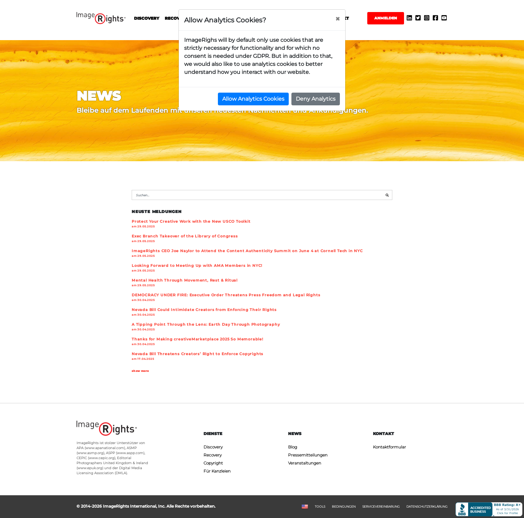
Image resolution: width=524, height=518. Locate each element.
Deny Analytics (316, 99)
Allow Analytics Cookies (253, 99)
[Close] (337, 19)
